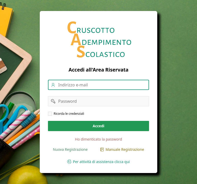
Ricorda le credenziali (69, 114)
